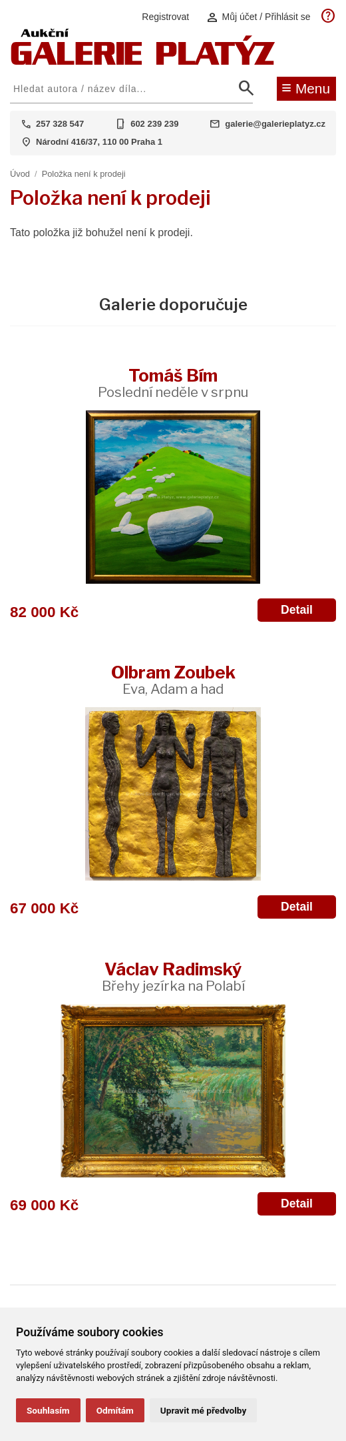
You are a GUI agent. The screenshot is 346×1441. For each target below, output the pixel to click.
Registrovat (165, 16)
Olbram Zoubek (173, 679)
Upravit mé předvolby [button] (203, 1410)
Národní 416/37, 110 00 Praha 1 (99, 142)
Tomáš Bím (173, 382)
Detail (297, 609)
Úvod (20, 174)
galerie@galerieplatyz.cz (275, 124)
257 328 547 (60, 124)
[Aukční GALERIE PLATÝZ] (143, 61)
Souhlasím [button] (48, 1410)
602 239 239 (154, 124)
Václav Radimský (173, 976)
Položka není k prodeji (84, 174)
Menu (305, 87)
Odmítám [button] (115, 1410)
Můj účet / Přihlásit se (258, 17)
